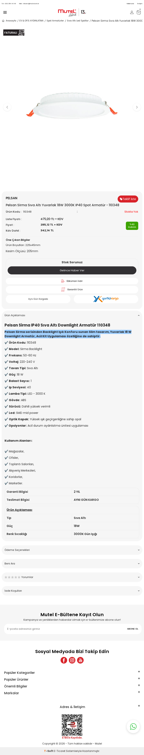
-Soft (49, 751)
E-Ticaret (59, 751)
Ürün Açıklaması (72, 315)
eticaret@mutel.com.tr (29, 4)
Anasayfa (9, 20)
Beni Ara (72, 563)
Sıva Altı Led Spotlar (78, 20)
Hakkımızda (130, 4)
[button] (72, 184)
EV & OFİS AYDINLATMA (31, 20)
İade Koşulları (72, 590)
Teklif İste (128, 199)
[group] (72, 105)
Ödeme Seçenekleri (72, 550)
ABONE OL (132, 628)
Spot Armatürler (55, 20)
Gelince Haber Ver (72, 270)
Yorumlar (72, 577)
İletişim (139, 4)
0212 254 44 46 (9, 4)
